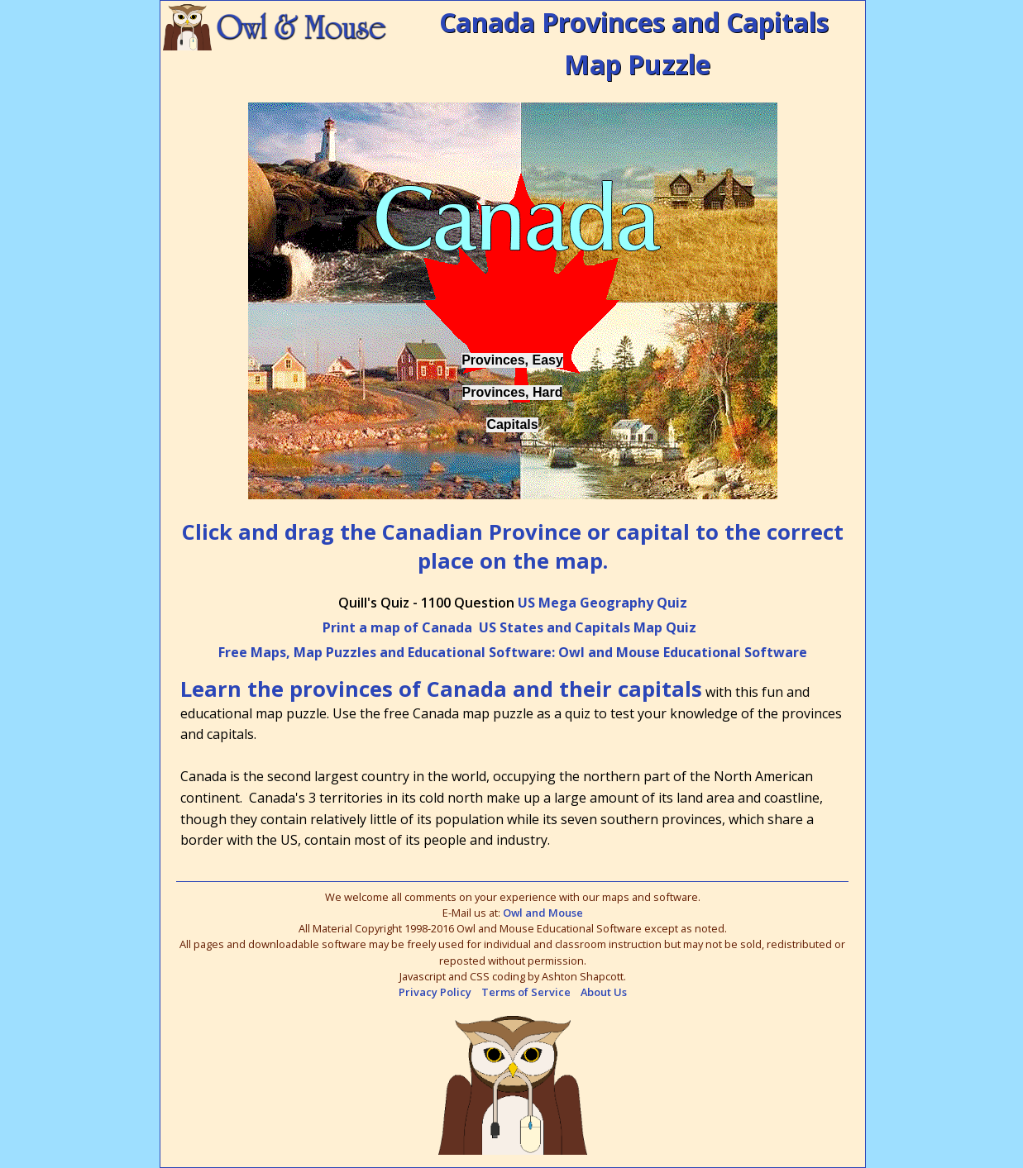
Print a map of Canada (397, 627)
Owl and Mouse (543, 912)
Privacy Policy (435, 991)
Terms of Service (526, 991)
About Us (604, 991)
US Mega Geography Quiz (602, 603)
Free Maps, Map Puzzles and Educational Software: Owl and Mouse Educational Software (512, 652)
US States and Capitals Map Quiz (587, 627)
